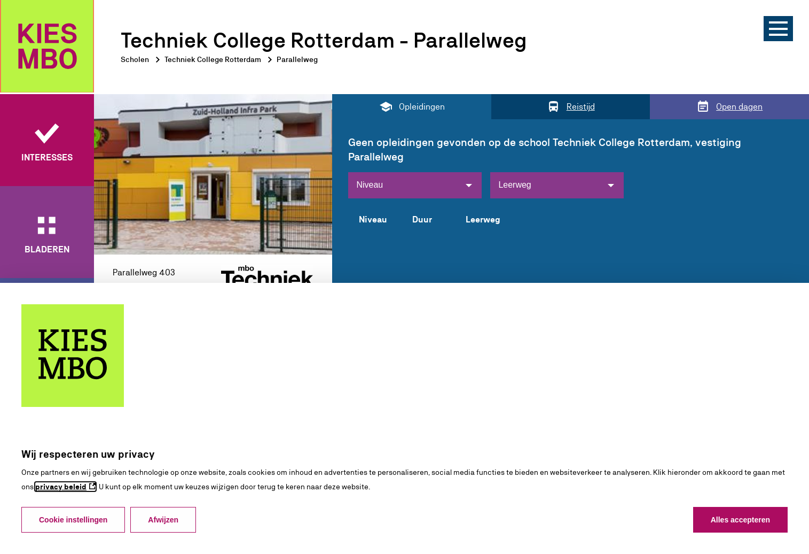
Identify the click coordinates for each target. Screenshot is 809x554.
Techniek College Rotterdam (212, 59)
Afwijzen (163, 519)
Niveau (369, 184)
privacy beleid (61, 486)
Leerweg (514, 184)
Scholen (135, 59)
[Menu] (778, 28)
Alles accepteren (740, 519)
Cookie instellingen (73, 519)
